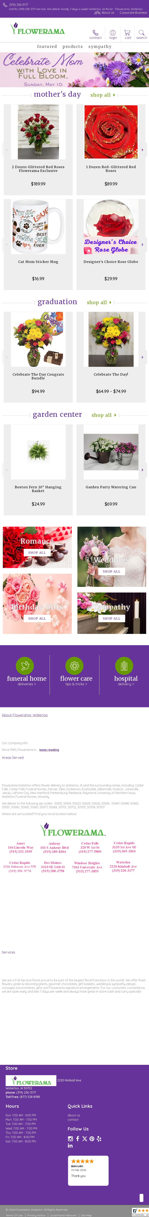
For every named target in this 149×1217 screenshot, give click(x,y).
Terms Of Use (14, 1215)
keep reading (49, 750)
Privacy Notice (36, 1215)
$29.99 (110, 278)
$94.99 (38, 391)
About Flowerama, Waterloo (25, 715)
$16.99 (38, 278)
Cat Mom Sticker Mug (38, 262)
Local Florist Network (63, 1215)
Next (143, 150)
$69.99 (111, 504)
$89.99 (111, 184)
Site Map (86, 1215)
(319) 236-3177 (18, 5)
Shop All (101, 95)
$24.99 (38, 504)
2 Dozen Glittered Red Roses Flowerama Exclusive (38, 169)
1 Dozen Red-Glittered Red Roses (111, 169)
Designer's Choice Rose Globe (111, 262)
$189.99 (38, 184)
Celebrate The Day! (111, 374)
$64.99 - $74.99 (111, 391)
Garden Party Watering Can (111, 487)
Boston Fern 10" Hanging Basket (38, 489)
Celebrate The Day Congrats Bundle (38, 376)
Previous (6, 150)
